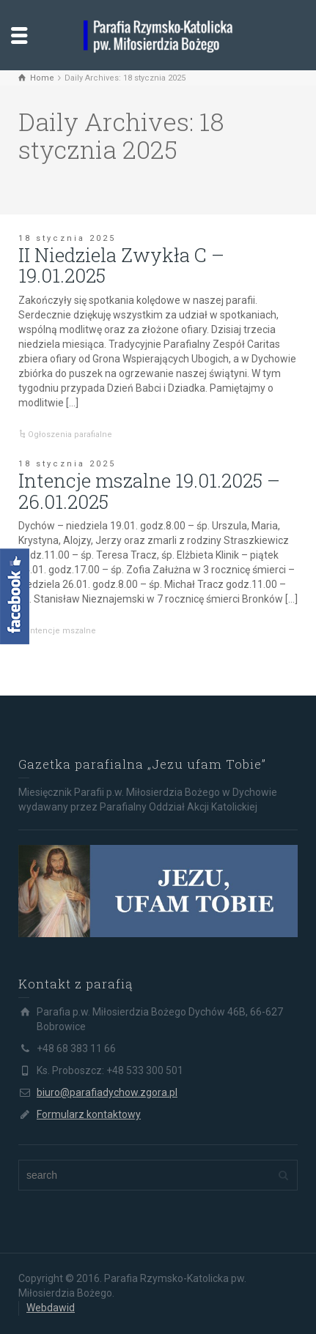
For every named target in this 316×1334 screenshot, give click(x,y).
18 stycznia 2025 (67, 238)
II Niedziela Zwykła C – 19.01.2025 (121, 265)
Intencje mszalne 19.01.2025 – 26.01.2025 (149, 491)
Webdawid (50, 1307)
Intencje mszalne (62, 631)
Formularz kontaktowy (89, 1114)
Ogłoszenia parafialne (70, 434)
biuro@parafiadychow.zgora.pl (107, 1092)
